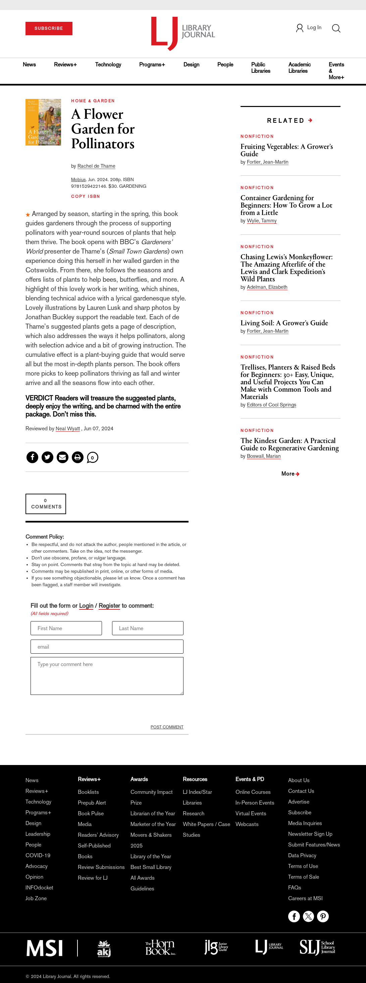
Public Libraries (260, 67)
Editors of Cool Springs (271, 404)
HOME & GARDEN (93, 101)
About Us (299, 780)
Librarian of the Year (152, 813)
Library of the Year (150, 856)
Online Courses (253, 792)
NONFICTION (257, 136)
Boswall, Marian (264, 456)
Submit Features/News (314, 844)
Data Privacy (302, 855)
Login (86, 605)
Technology (108, 64)
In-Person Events (255, 803)
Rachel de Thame (96, 166)
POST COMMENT (167, 727)
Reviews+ (65, 64)
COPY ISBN (86, 197)
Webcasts (247, 824)
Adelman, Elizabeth (267, 287)
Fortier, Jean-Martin (268, 162)
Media (85, 824)
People (225, 64)
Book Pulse (91, 813)
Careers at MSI (305, 898)
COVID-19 (37, 855)
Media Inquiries (305, 823)
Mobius (78, 179)
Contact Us (301, 791)
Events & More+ (337, 70)
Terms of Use (303, 866)
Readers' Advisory (98, 835)
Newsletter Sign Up (310, 834)
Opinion (34, 877)
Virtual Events (251, 813)
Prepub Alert (92, 803)
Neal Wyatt (68, 428)
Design (191, 64)
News (29, 64)
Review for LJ (93, 878)
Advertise (298, 802)
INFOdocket (39, 887)
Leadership (37, 834)
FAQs (294, 887)
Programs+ (152, 64)
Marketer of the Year (153, 824)
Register (109, 605)
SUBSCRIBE (49, 28)
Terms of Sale (303, 877)
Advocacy (36, 866)
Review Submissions (101, 867)
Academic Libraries (300, 67)
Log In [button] (308, 27)
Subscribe (299, 812)
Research (193, 813)
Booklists (88, 792)
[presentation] (82, 711)
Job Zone (36, 898)
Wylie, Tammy (262, 220)
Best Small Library (150, 867)
